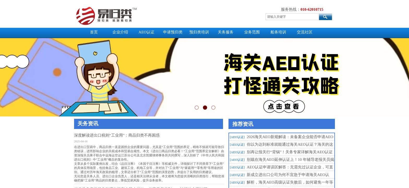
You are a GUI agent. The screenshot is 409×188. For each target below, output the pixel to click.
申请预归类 (173, 32)
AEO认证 (146, 32)
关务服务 (225, 32)
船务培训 (278, 32)
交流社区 (304, 32)
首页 (94, 32)
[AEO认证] (237, 137)
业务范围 (252, 32)
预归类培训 (199, 32)
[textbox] (292, 16)
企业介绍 (120, 32)
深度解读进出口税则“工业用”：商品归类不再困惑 (117, 135)
